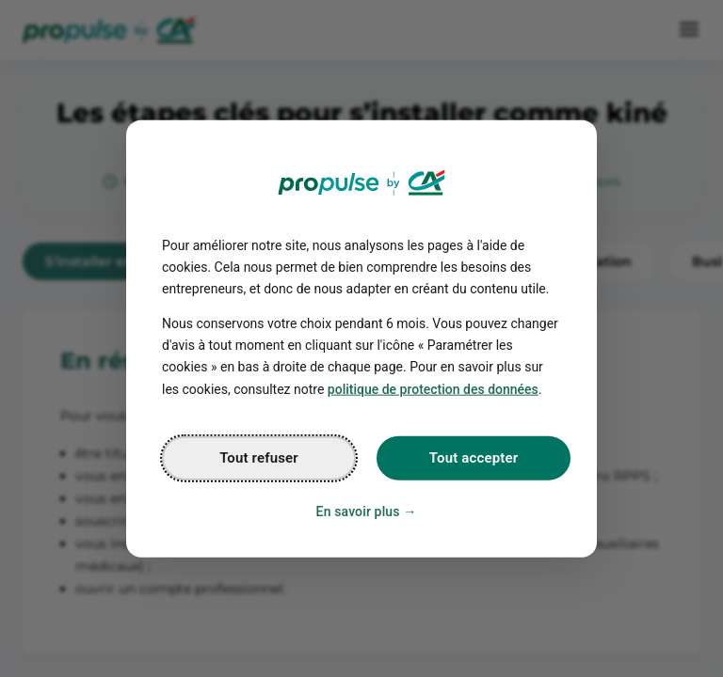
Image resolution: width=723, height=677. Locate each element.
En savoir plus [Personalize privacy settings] (358, 510)
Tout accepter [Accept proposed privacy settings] (473, 457)
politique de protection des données (433, 388)
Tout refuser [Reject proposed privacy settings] (258, 457)
